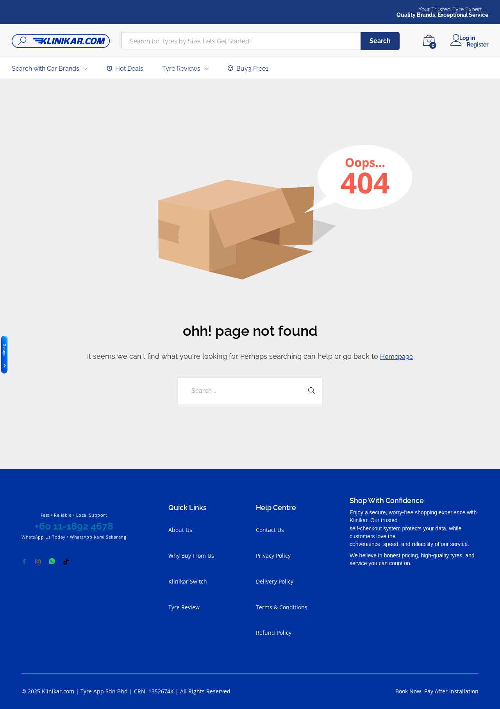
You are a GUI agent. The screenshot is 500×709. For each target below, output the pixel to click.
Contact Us (270, 530)
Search (380, 41)
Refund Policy (273, 632)
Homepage (396, 356)
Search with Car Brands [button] (45, 69)
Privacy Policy (273, 555)
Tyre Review (184, 607)
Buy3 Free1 (248, 68)
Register (477, 44)
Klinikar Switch (187, 581)
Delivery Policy (274, 581)
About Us (180, 530)
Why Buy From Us (191, 555)
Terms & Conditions (281, 607)
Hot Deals (125, 68)
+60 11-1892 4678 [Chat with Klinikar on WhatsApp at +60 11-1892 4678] (74, 526)
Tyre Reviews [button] (181, 69)
